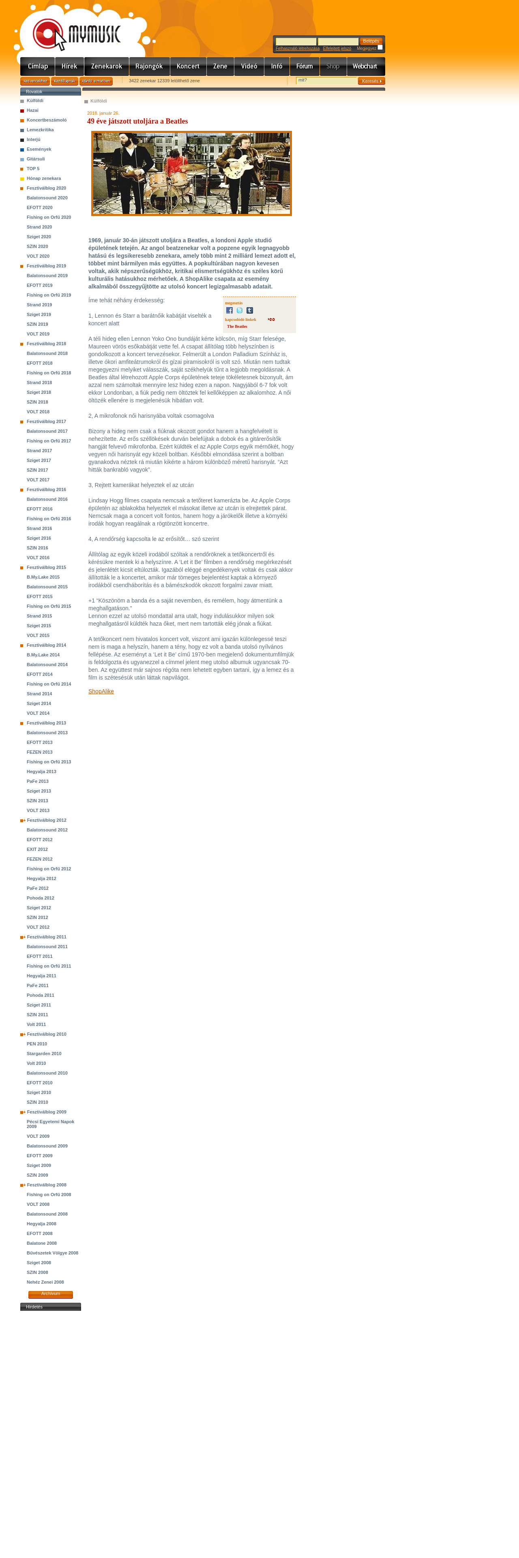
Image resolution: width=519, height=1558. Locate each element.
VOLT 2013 (38, 810)
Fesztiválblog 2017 (46, 421)
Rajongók (149, 66)
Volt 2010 (36, 1063)
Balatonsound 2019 (47, 275)
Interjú (34, 139)
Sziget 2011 (39, 1004)
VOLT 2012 (38, 927)
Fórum (305, 66)
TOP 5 (33, 168)
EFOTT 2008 (40, 1233)
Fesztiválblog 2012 (46, 820)
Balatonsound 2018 (47, 353)
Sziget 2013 (39, 791)
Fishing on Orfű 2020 (49, 217)
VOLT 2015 (38, 635)
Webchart (366, 66)
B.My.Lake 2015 (43, 577)
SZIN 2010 (37, 1102)
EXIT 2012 (37, 849)
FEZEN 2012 (40, 859)
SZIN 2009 (37, 1175)
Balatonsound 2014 (47, 664)
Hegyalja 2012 (41, 878)
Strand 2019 (39, 304)
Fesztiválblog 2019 (46, 265)
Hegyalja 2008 (41, 1223)
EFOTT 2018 (40, 363)
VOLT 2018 (38, 411)
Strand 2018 (39, 382)
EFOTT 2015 (40, 596)
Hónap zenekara (44, 178)
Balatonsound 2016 (47, 499)
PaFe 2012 (38, 888)
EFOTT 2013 (40, 742)
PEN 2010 (37, 1043)
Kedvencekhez (35, 81)
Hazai (33, 110)
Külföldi (35, 100)
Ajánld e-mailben (96, 81)
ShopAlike (101, 691)
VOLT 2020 (38, 256)
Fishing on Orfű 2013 (49, 761)
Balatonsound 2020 (47, 197)
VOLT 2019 (38, 333)
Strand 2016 (39, 528)
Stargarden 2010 (44, 1053)
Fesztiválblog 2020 (46, 188)
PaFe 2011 (38, 985)
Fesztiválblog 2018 (46, 343)
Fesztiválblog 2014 (46, 645)
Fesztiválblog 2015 (46, 567)
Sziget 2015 (39, 625)
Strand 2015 (39, 615)
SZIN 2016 (37, 547)
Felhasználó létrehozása (298, 48)
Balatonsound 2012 (47, 829)
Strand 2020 (39, 226)
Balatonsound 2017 (47, 431)
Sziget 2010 (39, 1092)
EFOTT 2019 (40, 285)
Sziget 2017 (39, 460)
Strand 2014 (39, 693)
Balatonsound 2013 (47, 732)
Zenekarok (106, 66)
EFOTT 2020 (40, 207)
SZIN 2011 (37, 1014)
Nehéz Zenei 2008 (45, 1282)
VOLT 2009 (38, 1136)
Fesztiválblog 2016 (46, 489)
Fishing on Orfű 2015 (49, 606)
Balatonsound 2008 (47, 1214)
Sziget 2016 (39, 538)
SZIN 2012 (37, 917)
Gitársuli (36, 158)
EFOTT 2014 (40, 674)
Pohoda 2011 (40, 995)
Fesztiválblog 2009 (46, 1111)
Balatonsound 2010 (47, 1073)
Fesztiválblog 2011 (46, 936)
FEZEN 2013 (40, 752)
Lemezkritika (40, 129)
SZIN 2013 (37, 800)
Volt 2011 (36, 1024)
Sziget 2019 (39, 314)
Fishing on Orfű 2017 (49, 440)
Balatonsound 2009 (47, 1145)
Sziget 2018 (39, 392)
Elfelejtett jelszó (337, 48)
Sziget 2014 (39, 703)
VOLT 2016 (38, 557)
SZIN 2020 (37, 246)
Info (277, 66)
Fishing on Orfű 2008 (49, 1194)
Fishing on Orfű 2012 (49, 868)
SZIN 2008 (37, 1272)
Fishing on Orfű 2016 (49, 518)
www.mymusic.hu (70, 26)
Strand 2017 (39, 450)
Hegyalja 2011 (41, 975)
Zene (220, 66)
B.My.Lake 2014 (43, 654)
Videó (249, 66)
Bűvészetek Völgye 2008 (52, 1252)
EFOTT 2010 (40, 1082)
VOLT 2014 (38, 713)
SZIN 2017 (37, 470)
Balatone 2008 (42, 1243)
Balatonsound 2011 (47, 946)
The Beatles (237, 326)
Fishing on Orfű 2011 (49, 966)
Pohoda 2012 (40, 897)
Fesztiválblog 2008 (46, 1184)
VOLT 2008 (38, 1204)
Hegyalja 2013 (41, 771)
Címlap (37, 66)
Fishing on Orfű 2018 (49, 372)
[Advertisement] (50, 1434)
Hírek (69, 66)
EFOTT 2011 (40, 956)
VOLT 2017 (38, 479)
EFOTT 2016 (40, 509)
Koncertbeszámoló (46, 120)
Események (39, 149)
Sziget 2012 (39, 907)
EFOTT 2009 (40, 1155)
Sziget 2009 (39, 1165)
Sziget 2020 (39, 236)
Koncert (188, 66)
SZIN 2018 (37, 402)
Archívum (50, 1293)
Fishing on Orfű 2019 (49, 295)
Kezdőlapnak (64, 81)
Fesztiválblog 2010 (46, 1034)
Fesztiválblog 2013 (46, 722)
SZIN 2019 (37, 324)
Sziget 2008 (39, 1262)
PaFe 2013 (38, 781)
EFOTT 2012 (40, 839)
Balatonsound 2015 (47, 586)
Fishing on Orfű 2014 (49, 684)
